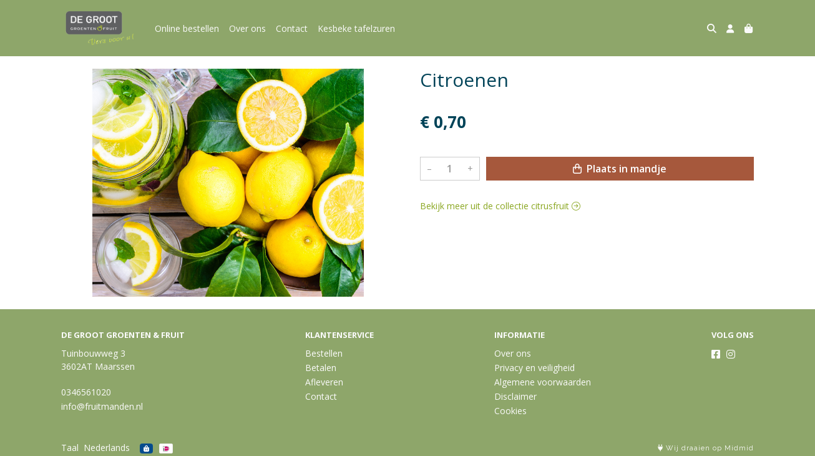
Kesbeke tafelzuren (356, 28)
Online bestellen (187, 28)
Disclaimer (515, 396)
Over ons (247, 28)
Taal (70, 448)
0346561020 (86, 392)
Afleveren (324, 382)
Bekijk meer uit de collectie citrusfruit (500, 206)
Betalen (320, 368)
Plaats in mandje (619, 169)
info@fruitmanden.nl (102, 406)
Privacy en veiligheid (534, 368)
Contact (292, 28)
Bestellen (324, 353)
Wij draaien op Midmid (706, 448)
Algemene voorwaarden (542, 382)
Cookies (510, 411)
